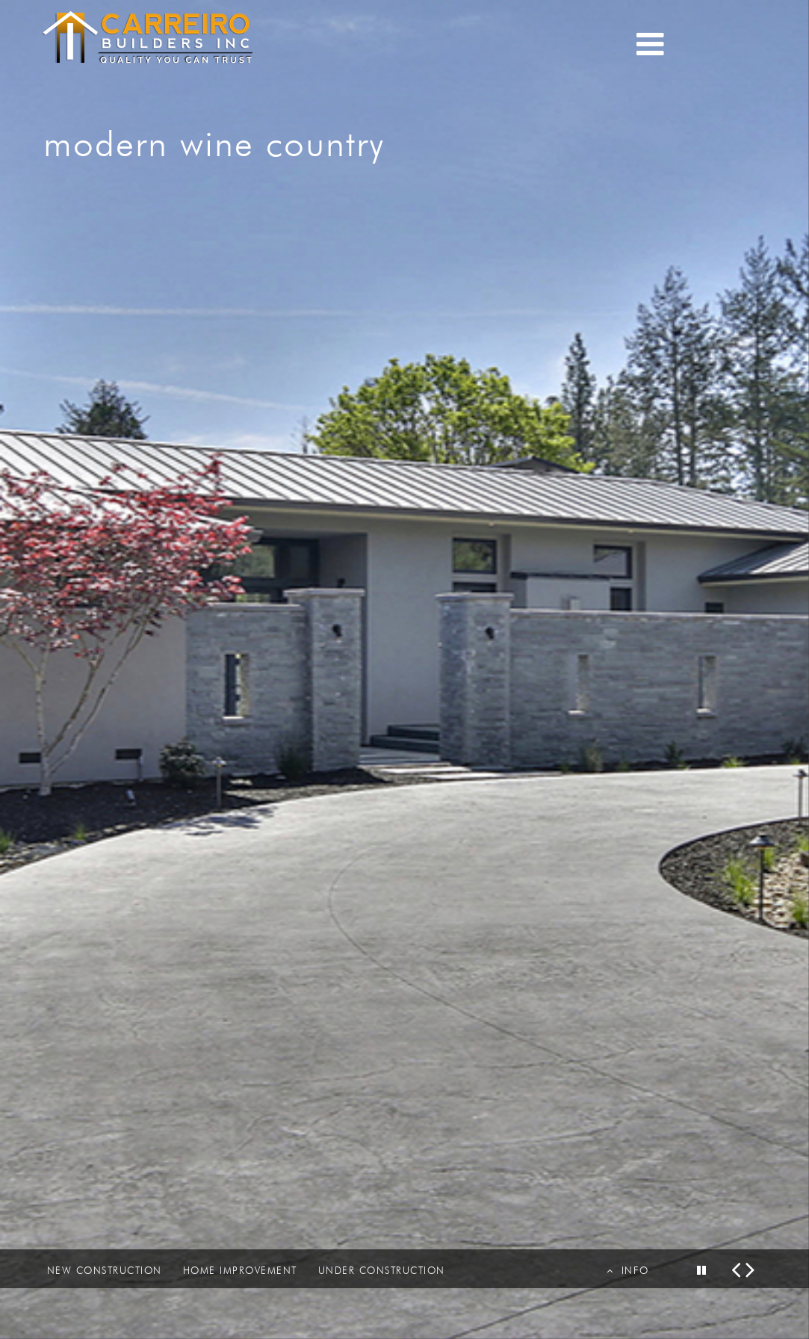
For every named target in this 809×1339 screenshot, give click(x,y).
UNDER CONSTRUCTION (381, 1270)
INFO (628, 1270)
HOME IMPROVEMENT (240, 1270)
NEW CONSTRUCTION (104, 1270)
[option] (404, 669)
